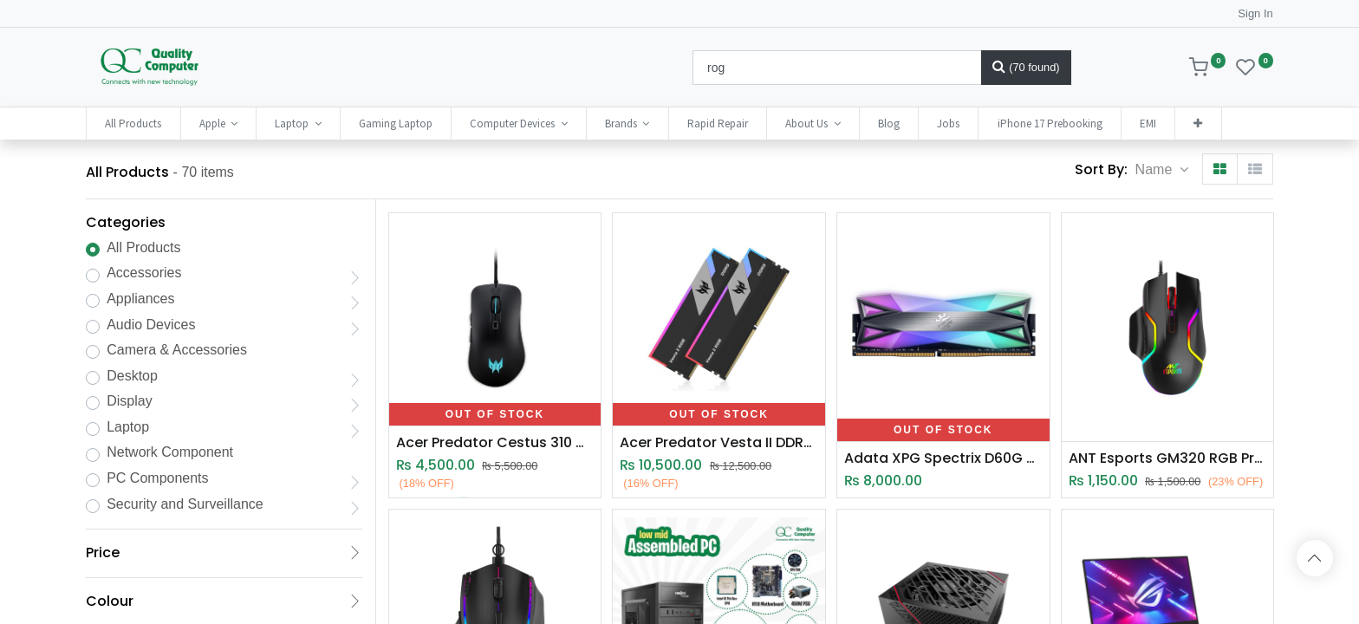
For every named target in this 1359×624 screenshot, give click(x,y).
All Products (143, 247)
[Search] (1026, 67)
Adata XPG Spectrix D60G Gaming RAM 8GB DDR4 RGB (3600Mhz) (943, 458)
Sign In (1255, 13)
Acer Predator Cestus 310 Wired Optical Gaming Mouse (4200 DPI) (495, 442)
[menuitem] (133, 123)
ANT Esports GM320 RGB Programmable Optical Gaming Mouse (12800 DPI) (1168, 458)
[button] (1198, 123)
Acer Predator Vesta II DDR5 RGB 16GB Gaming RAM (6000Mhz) (719, 442)
